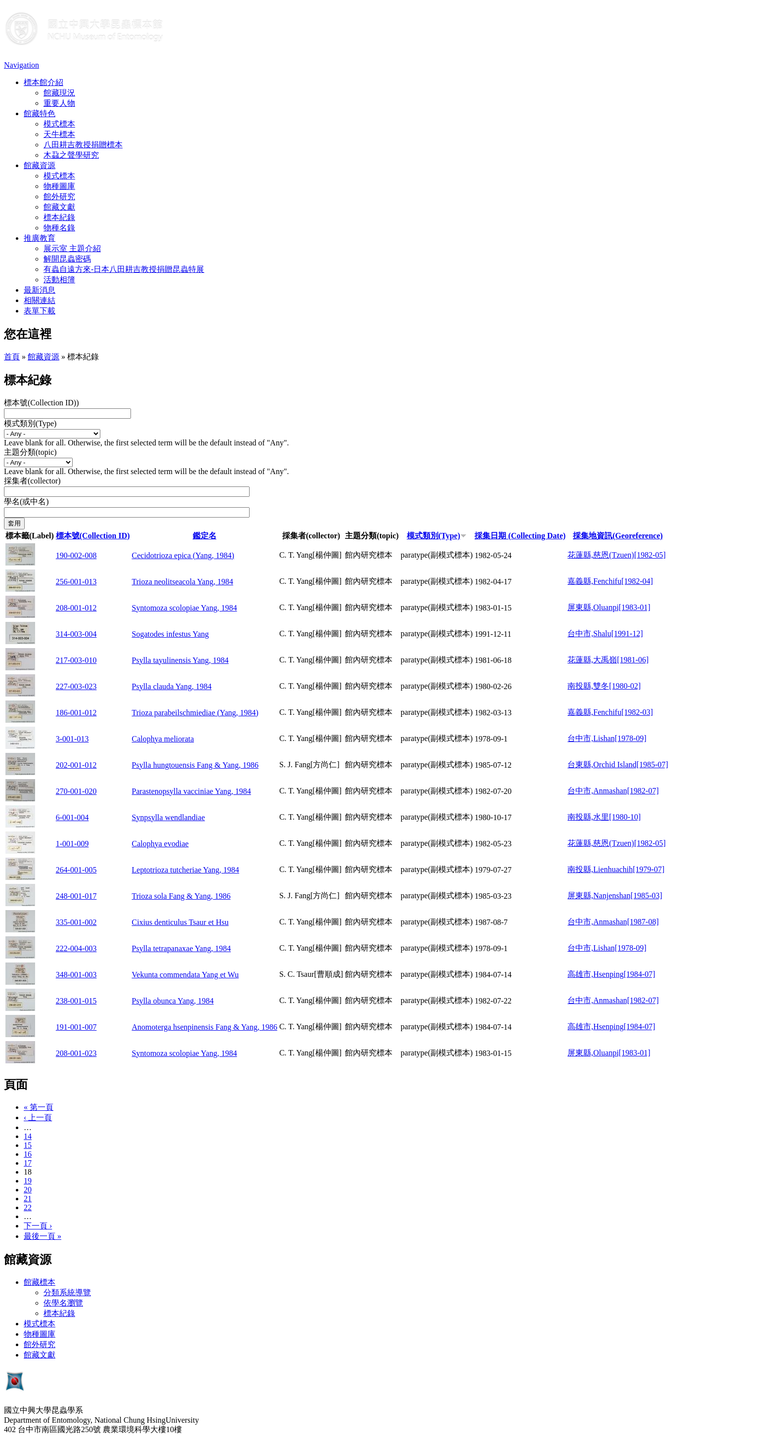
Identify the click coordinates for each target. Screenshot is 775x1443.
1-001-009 (72, 843)
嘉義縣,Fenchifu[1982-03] (610, 712)
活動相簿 (59, 279)
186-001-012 (76, 712)
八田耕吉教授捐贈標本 (83, 144)
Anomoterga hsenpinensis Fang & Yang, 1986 (204, 1027)
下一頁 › (38, 1226)
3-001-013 (72, 739)
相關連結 (39, 300)
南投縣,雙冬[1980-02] (604, 686)
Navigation (21, 65)
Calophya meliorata (163, 739)
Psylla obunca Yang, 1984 (173, 1001)
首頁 (12, 356)
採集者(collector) (32, 481)
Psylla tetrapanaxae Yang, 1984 (181, 948)
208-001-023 (76, 1053)
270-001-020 (76, 791)
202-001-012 (76, 765)
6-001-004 (72, 817)
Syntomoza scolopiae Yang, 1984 (184, 608)
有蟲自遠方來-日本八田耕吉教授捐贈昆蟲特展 (123, 269)
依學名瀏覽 (63, 1303)
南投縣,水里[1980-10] (604, 817)
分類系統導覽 (67, 1292)
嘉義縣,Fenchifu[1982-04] (610, 581)
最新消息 (39, 290)
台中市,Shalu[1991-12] (605, 633)
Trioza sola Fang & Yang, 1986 (181, 896)
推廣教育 (39, 238)
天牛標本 (59, 134)
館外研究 (59, 196)
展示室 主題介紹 (72, 248)
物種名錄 (59, 227)
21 (28, 1198)
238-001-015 (76, 1001)
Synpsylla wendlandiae (168, 817)
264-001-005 (76, 870)
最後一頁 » (42, 1236)
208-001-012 (76, 608)
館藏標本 (39, 1282)
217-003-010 (76, 660)
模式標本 (59, 124)
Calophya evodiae (160, 843)
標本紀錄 (59, 217)
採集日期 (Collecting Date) (519, 535)
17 (28, 1163)
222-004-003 (76, 948)
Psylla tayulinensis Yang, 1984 (180, 660)
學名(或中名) (26, 501)
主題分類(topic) (30, 452)
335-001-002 (76, 922)
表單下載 (39, 310)
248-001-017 (76, 896)
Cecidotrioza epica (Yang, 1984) (183, 555)
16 (28, 1154)
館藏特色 (39, 113)
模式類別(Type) (30, 423)
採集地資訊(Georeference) (618, 535)
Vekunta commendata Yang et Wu (185, 974)
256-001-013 (76, 581)
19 (28, 1181)
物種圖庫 (59, 186)
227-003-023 (76, 686)
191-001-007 (76, 1027)
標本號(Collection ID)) (41, 402)
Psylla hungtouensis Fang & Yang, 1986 (195, 765)
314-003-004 (76, 634)
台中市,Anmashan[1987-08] (612, 922)
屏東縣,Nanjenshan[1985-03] (614, 895)
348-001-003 (76, 974)
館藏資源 (39, 165)
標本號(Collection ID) (93, 535)
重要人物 (59, 103)
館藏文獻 (59, 207)
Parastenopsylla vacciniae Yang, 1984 (191, 791)
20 (28, 1189)
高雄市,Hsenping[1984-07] (611, 974)
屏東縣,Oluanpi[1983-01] (608, 607)
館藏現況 (59, 92)
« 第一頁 (38, 1107)
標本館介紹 (43, 82)
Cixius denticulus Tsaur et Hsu (180, 922)
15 (28, 1145)
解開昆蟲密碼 (67, 259)
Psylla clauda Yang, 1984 (172, 686)
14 (28, 1136)
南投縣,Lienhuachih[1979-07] (615, 869)
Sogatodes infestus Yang (170, 634)
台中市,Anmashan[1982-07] (612, 791)
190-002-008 (76, 555)
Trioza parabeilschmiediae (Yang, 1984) (195, 712)
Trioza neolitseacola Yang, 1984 (182, 581)
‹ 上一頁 (38, 1117)
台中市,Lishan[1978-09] (606, 738)
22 (28, 1207)
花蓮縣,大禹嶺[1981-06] (607, 660)
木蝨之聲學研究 (71, 155)
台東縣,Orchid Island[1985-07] (617, 764)
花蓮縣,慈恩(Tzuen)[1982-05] (616, 555)
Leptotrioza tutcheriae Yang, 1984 (185, 870)
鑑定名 (204, 535)
